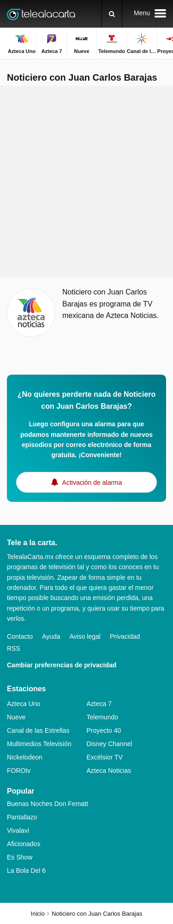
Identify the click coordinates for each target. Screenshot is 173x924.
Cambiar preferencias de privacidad (61, 665)
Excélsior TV (105, 757)
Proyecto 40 (104, 730)
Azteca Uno (23, 703)
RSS (13, 648)
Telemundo (103, 717)
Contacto (20, 636)
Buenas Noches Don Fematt (47, 803)
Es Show (19, 857)
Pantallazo (22, 817)
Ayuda (51, 636)
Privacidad (125, 636)
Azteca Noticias (109, 770)
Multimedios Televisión (39, 743)
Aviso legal (85, 636)
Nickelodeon (24, 757)
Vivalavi (18, 830)
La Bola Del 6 (26, 870)
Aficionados (23, 843)
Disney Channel (109, 743)
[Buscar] (111, 14)
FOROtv (18, 770)
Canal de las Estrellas (38, 730)
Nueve (16, 717)
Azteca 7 (99, 703)
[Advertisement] (86, 181)
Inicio (38, 913)
